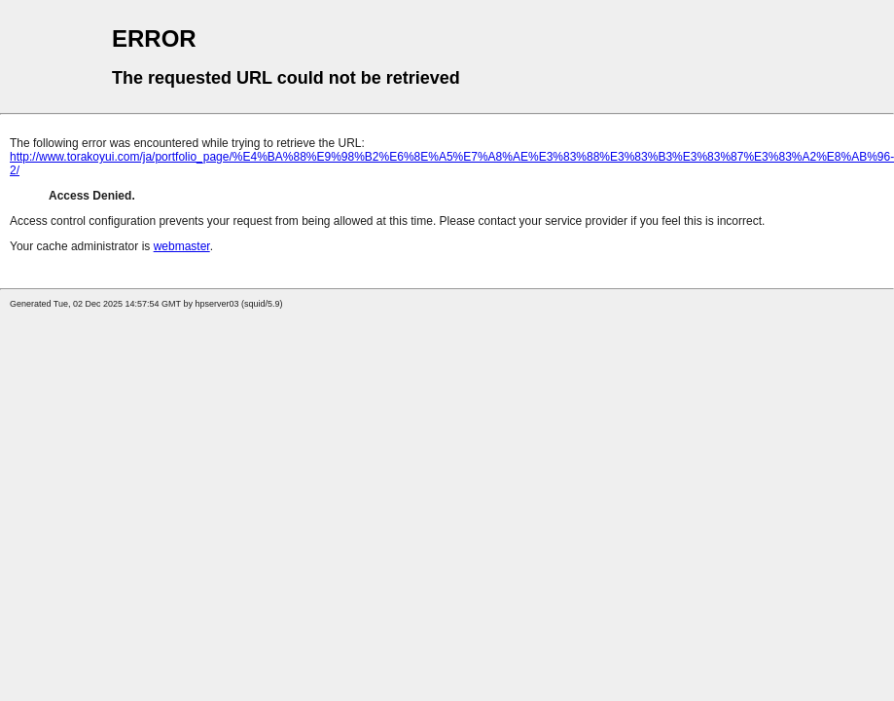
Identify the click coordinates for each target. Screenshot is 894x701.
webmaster (182, 246)
